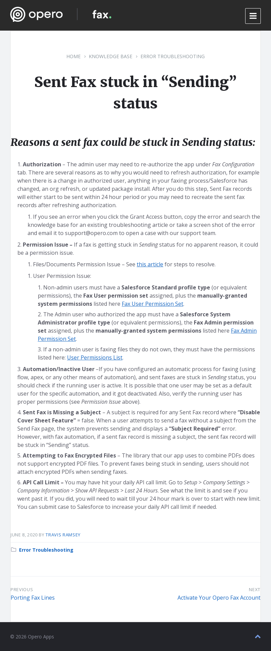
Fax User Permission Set (152, 303)
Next (254, 589)
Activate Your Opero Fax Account (218, 597)
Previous (22, 589)
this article (150, 264)
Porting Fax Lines (33, 597)
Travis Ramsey (63, 535)
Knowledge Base (110, 56)
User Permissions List (94, 357)
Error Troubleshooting (172, 56)
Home (73, 56)
